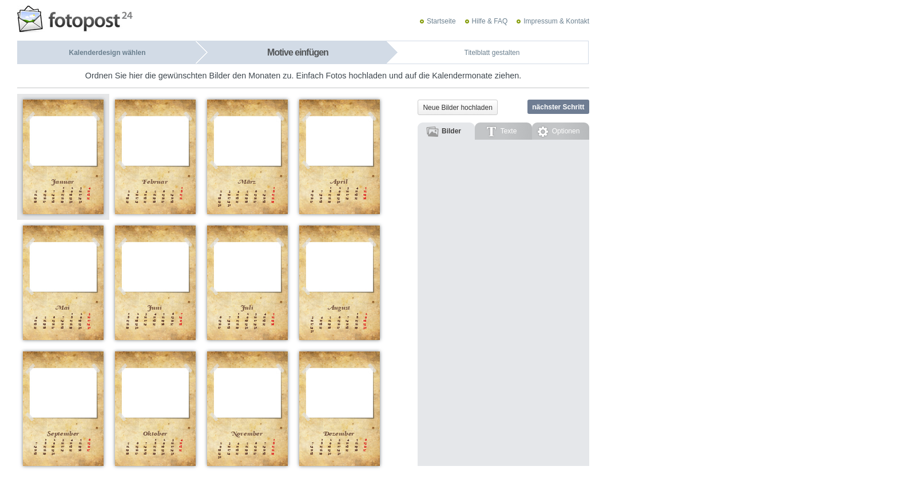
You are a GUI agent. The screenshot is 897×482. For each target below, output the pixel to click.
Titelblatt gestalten (492, 53)
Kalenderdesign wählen (107, 53)
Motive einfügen (297, 52)
